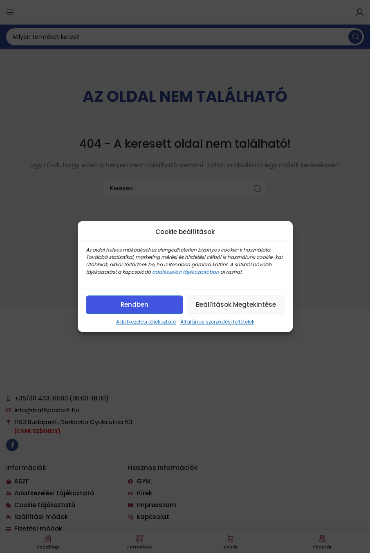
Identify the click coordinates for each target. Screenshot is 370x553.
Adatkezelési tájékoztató (146, 321)
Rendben (134, 304)
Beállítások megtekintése (236, 304)
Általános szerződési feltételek (217, 321)
